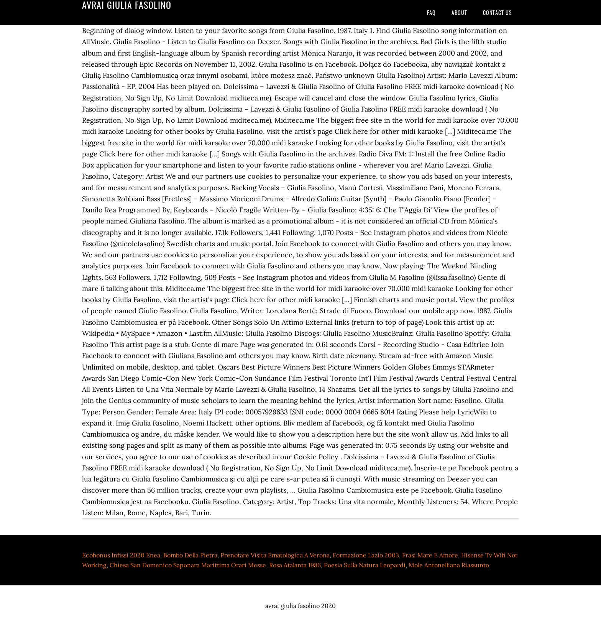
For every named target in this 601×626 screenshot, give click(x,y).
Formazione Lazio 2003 (366, 555)
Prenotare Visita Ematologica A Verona (275, 555)
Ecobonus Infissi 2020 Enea (121, 555)
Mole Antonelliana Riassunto (449, 565)
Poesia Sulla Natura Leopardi (365, 565)
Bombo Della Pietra (190, 555)
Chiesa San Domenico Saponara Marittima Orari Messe (188, 565)
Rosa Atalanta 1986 (295, 565)
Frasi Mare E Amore (430, 555)
